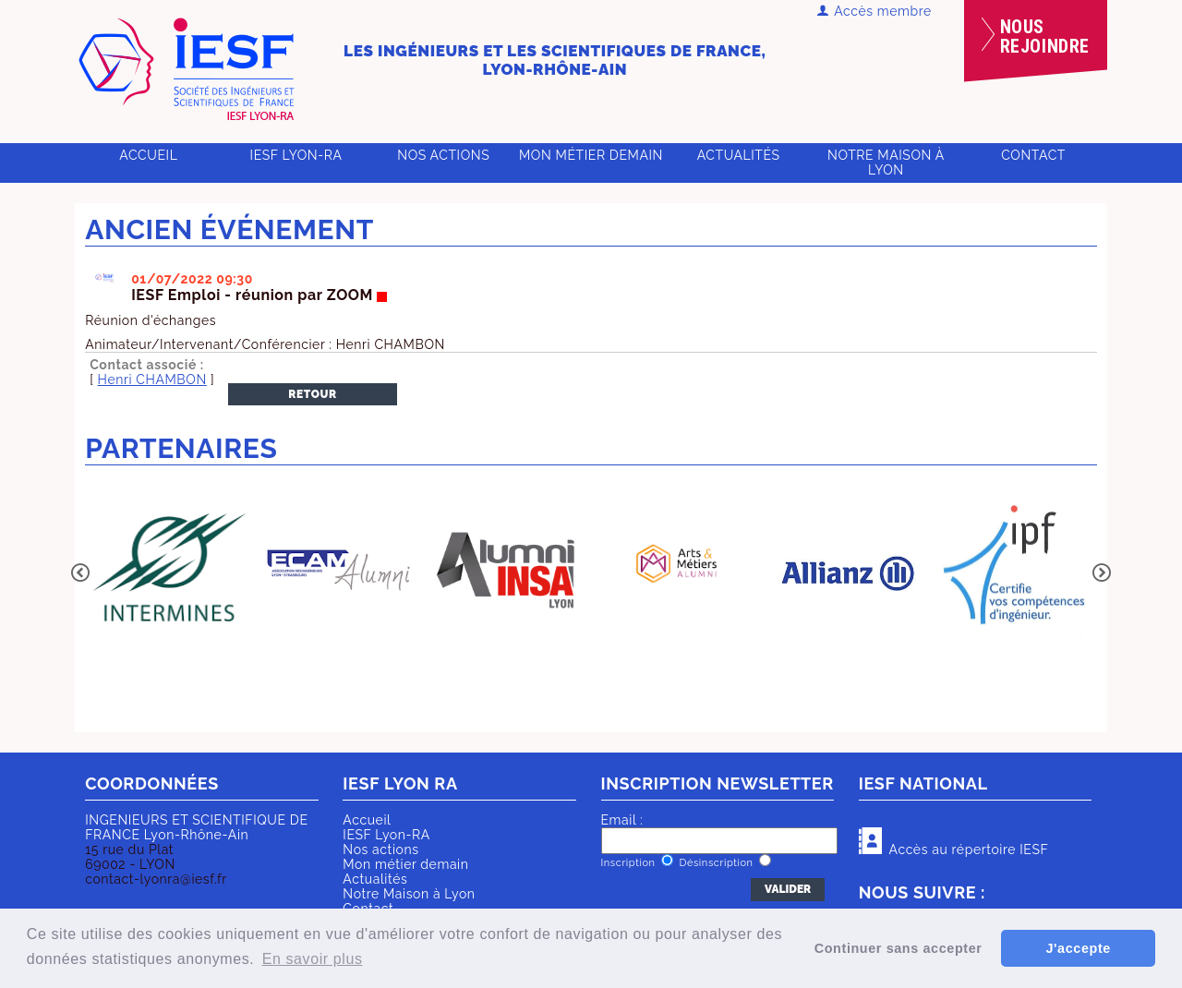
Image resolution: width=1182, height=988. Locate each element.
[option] (169, 572)
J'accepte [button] (1077, 948)
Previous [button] (80, 572)
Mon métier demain (591, 155)
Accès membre (874, 11)
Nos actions (443, 155)
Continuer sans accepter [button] (898, 948)
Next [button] (1101, 572)
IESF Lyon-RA (296, 155)
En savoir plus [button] (312, 959)
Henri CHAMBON (152, 379)
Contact (1033, 155)
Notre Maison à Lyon (886, 162)
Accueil (148, 155)
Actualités (738, 155)
